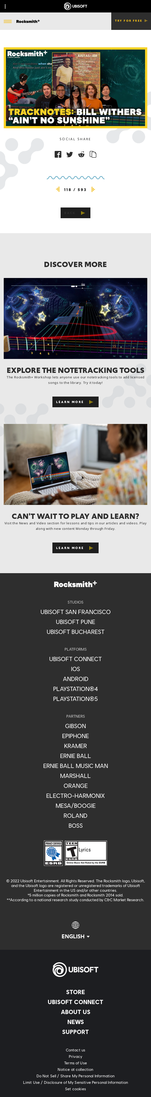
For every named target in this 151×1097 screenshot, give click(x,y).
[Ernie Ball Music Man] (75, 765)
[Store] (75, 991)
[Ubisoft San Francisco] (75, 611)
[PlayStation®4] (75, 688)
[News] (75, 1021)
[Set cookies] (75, 1089)
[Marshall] (75, 775)
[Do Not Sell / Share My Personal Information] (75, 1076)
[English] (76, 930)
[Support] (75, 1031)
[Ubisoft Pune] (75, 621)
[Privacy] (75, 1056)
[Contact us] (75, 1050)
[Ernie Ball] (75, 755)
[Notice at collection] (75, 1069)
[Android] (75, 678)
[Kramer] (75, 745)
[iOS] (75, 668)
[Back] (76, 212)
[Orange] (75, 785)
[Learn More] (75, 402)
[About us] (75, 1011)
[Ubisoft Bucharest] (75, 631)
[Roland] (75, 815)
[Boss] (75, 825)
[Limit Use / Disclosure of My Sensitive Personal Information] (75, 1082)
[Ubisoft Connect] (75, 1001)
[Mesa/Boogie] (75, 805)
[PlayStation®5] (75, 698)
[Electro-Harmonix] (75, 795)
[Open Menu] (8, 21)
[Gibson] (75, 725)
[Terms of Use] (75, 1063)
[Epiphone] (75, 735)
